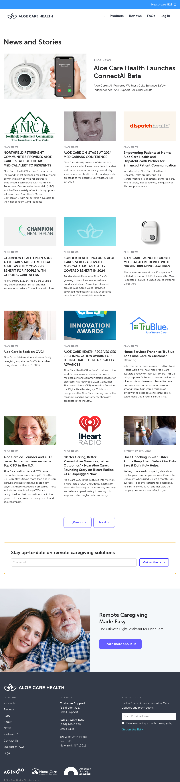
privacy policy (165, 723)
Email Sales (67, 728)
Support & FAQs (14, 746)
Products (117, 16)
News (7, 728)
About (7, 722)
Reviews (135, 16)
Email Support (69, 712)
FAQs (151, 16)
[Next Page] (104, 522)
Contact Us (11, 740)
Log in (165, 16)
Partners (9, 734)
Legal (7, 753)
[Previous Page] (78, 522)
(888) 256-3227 (70, 707)
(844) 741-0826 (70, 724)
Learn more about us (120, 644)
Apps (7, 715)
